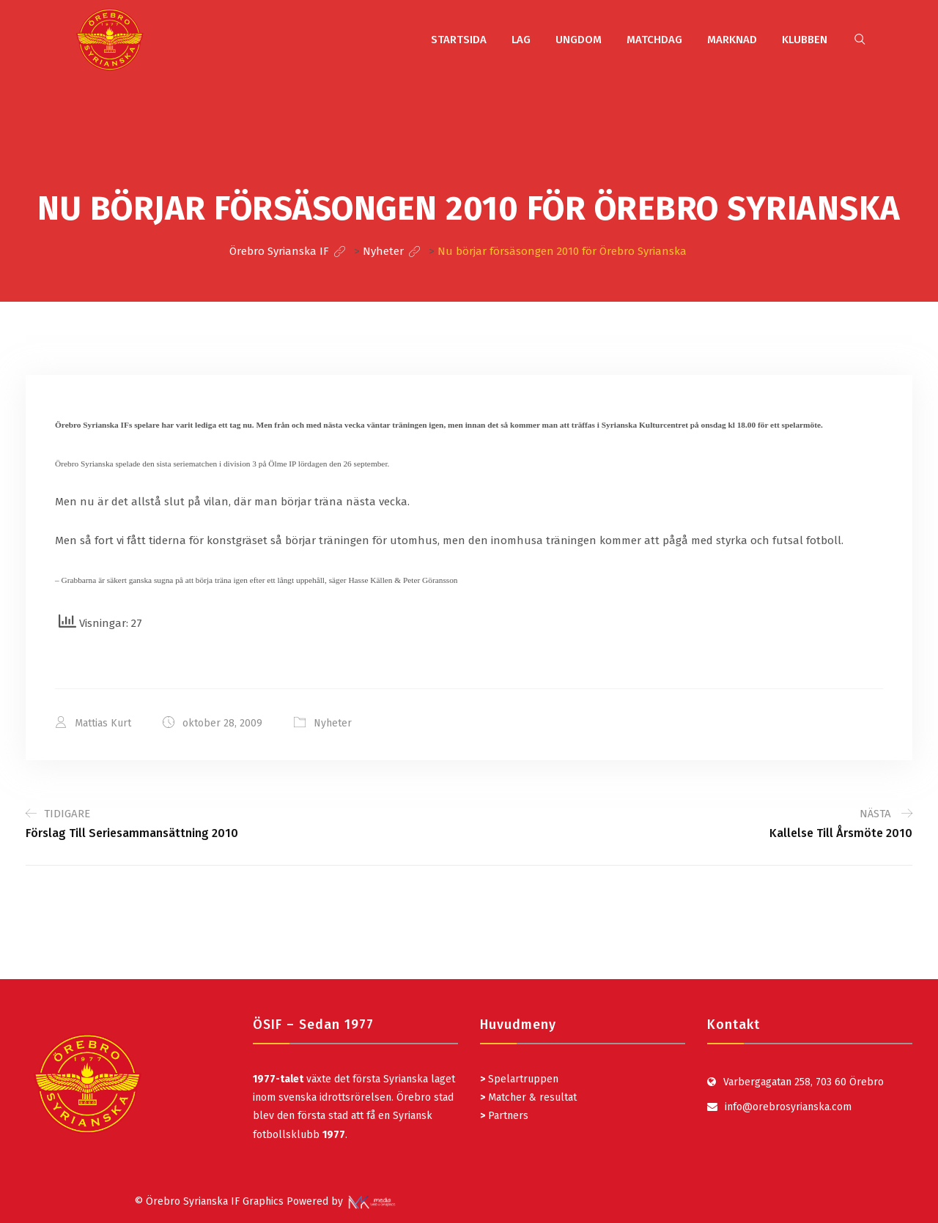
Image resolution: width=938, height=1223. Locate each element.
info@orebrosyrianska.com (788, 1107)
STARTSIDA (459, 39)
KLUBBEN (804, 39)
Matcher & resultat (528, 1097)
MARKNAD (732, 39)
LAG (521, 39)
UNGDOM (578, 39)
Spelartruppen (521, 1079)
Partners (504, 1115)
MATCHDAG (654, 39)
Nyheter (333, 723)
